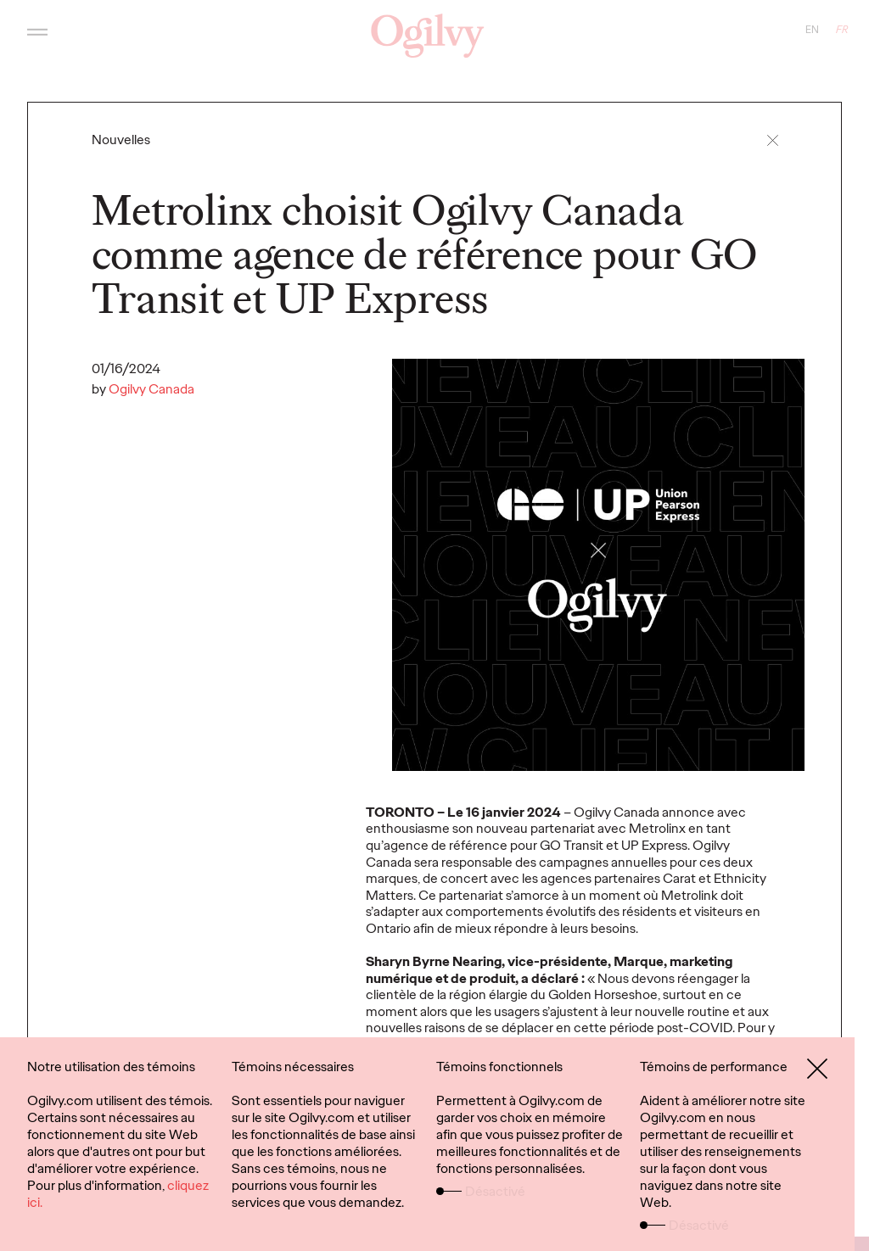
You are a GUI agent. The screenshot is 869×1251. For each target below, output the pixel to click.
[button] (772, 140)
